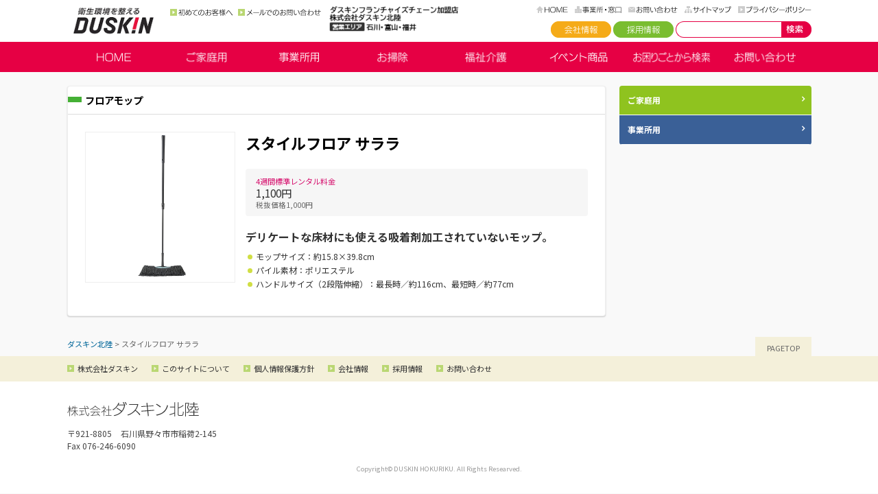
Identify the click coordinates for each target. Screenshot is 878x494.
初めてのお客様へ (201, 12)
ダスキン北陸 (113, 20)
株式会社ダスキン (108, 368)
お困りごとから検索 (671, 57)
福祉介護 (485, 57)
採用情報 (643, 29)
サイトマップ (708, 9)
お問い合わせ (653, 9)
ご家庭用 (206, 57)
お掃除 (392, 57)
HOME (552, 9)
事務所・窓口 (598, 9)
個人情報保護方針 (284, 368)
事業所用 (299, 57)
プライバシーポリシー (774, 9)
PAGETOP (783, 347)
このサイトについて (196, 368)
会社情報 (581, 29)
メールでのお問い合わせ (279, 12)
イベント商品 (579, 57)
